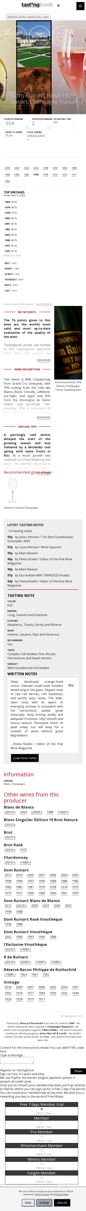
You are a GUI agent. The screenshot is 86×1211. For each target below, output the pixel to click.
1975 (55, 174)
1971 (74, 174)
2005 (53, 987)
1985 (16, 174)
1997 (75, 987)
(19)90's (40, 962)
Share (78, 1072)
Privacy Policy (61, 1194)
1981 (30, 887)
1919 (30, 999)
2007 (16, 168)
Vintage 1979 (27, 426)
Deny (28, 1202)
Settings (44, 1202)
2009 (7, 168)
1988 (74, 168)
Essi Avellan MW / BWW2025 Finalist (44, 575)
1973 (64, 174)
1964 (53, 893)
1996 (55, 168)
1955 (45, 974)
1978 (45, 174)
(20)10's (10, 812)
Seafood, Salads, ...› (36, 137)
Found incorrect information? (28, 304)
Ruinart (19, 101)
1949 (75, 993)
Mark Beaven (28, 553)
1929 (8, 999)
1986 (7, 174)
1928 (19, 999)
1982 (26, 174)
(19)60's (63, 812)
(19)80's (25, 949)
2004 (26, 168)
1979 (36, 174)
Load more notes (25, 758)
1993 (30, 881)
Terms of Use (42, 1194)
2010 (19, 875)
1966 (41, 893)
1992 (8, 993)
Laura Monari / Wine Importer (40, 547)
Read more (43, 360)
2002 (36, 168)
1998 (45, 168)
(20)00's (36, 812)
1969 (7, 181)
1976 (64, 887)
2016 (8, 987)
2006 (53, 875)
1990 (64, 168)
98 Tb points (27, 312)
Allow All (62, 1202)
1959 (75, 893)
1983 (8, 887)
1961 (64, 893)
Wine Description (27, 369)
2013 (8, 875)
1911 (41, 999)
